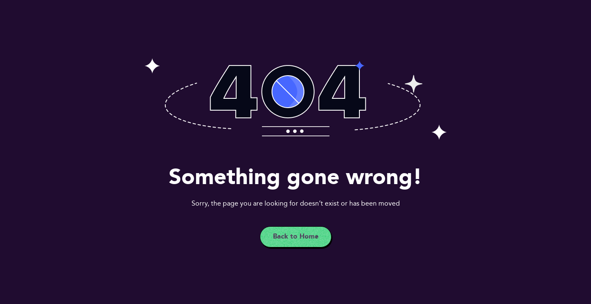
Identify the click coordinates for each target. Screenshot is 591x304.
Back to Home (295, 236)
